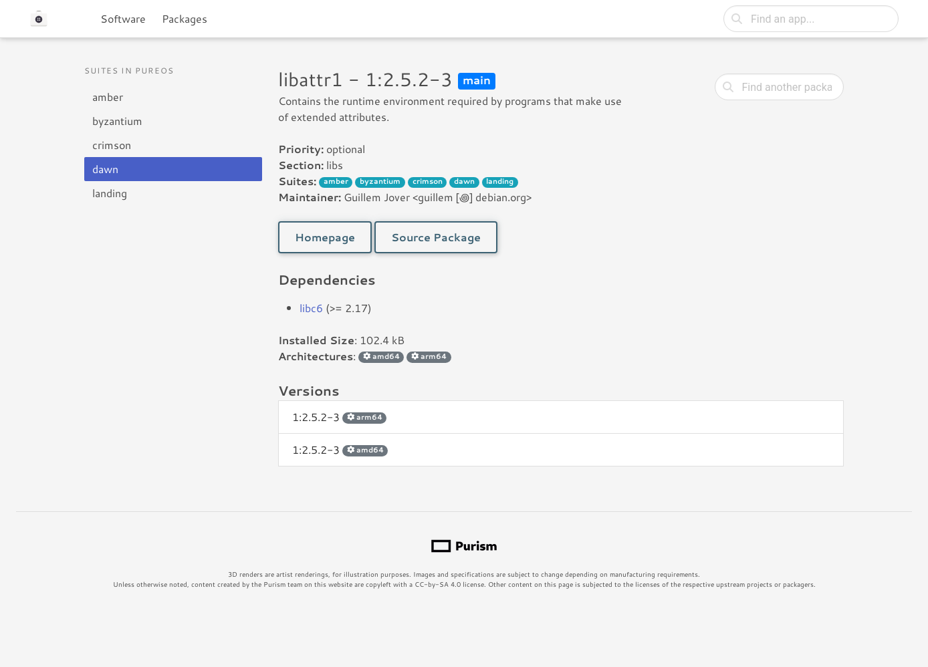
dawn (105, 168)
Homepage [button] (325, 237)
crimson (111, 144)
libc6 (311, 307)
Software (123, 18)
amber (107, 96)
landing (109, 193)
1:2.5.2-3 (339, 416)
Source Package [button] (436, 237)
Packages (184, 18)
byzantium (117, 120)
